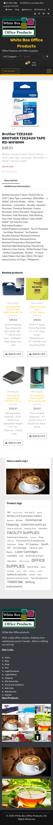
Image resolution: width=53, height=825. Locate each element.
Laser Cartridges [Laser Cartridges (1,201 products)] (26, 552)
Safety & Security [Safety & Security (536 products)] (17, 574)
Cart (7, 668)
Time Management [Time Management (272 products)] (39, 578)
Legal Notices (11, 674)
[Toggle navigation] (49, 71)
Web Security (10, 692)
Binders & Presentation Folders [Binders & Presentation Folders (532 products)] (24, 516)
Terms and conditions (14, 685)
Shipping (9, 678)
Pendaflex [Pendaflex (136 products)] (10, 571)
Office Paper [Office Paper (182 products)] (12, 561)
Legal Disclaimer (12, 671)
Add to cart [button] (14, 354)
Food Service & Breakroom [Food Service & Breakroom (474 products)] (30, 540)
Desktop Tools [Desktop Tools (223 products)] (30, 528)
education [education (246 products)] (43, 528)
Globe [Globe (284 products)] (21, 544)
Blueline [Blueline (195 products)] (10, 520)
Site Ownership (11, 681)
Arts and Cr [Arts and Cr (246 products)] (29, 512)
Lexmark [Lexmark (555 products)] (12, 555)
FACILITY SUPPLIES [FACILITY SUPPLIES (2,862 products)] (23, 533)
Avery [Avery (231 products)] (39, 512)
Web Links (9, 688)
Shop (17, 10)
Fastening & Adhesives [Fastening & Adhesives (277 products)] (17, 537)
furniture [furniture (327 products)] (11, 544)
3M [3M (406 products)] (8, 512)
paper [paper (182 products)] (43, 567)
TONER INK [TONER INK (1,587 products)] (15, 582)
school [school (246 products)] (32, 575)
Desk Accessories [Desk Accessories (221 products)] (14, 528)
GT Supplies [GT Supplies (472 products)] (32, 544)
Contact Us (39, 10)
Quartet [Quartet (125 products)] (40, 571)
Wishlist (8, 695)
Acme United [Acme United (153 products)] (17, 513)
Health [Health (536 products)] (44, 544)
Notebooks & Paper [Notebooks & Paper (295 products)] (35, 556)
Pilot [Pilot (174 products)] (25, 571)
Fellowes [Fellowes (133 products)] (33, 537)
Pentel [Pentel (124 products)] (19, 571)
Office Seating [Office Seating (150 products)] (24, 561)
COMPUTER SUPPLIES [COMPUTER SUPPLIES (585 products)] (33, 524)
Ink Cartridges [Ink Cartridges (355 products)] (20, 548)
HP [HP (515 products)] (8, 547)
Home (9, 10)
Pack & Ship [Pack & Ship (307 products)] (32, 567)
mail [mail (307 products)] (21, 556)
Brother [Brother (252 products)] (19, 520)
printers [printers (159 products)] (32, 571)
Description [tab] (11, 180)
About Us (27, 10)
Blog (7, 661)
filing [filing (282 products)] (41, 537)
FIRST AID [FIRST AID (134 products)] (10, 541)
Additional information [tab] (17, 186)
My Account (10, 70)
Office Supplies (13, 303)
